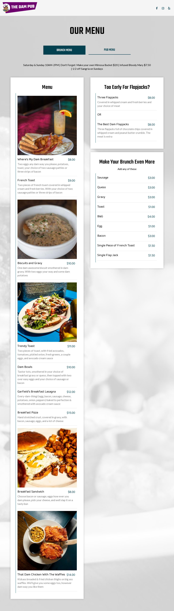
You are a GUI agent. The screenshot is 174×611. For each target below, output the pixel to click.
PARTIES (125, 8)
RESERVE (137, 8)
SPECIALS (113, 8)
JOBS (148, 8)
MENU (90, 8)
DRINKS (100, 8)
